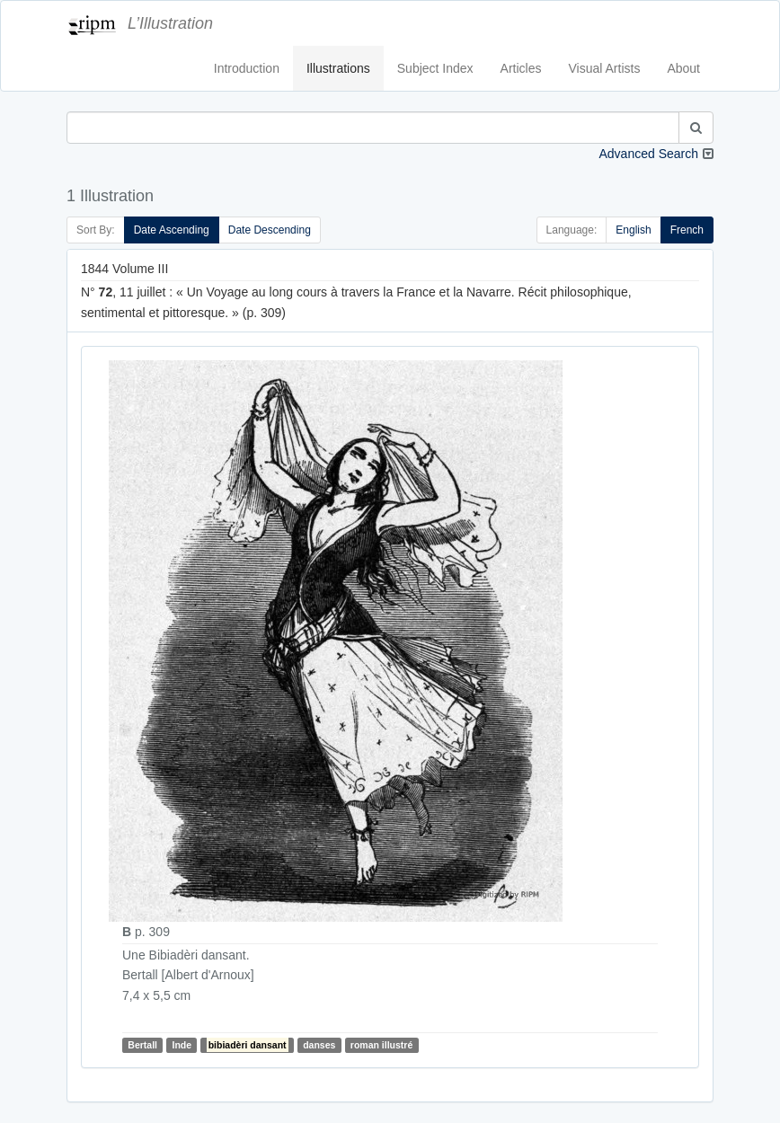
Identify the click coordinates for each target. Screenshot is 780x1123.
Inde (181, 1044)
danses (319, 1044)
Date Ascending (171, 230)
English (633, 230)
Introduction (246, 68)
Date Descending (269, 230)
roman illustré (381, 1044)
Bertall (142, 1044)
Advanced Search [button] (648, 153)
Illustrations (338, 68)
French (687, 230)
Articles (521, 68)
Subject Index (435, 68)
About (683, 68)
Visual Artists (605, 68)
